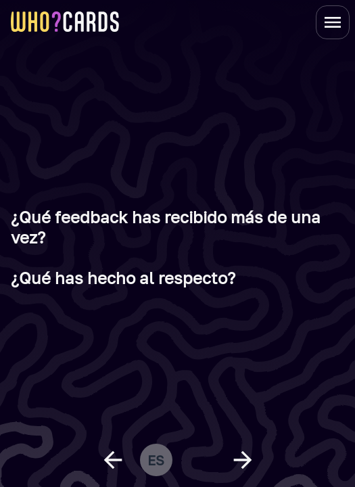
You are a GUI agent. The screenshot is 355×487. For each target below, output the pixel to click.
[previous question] (113, 460)
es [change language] (155, 460)
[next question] (243, 460)
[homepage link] (65, 21)
